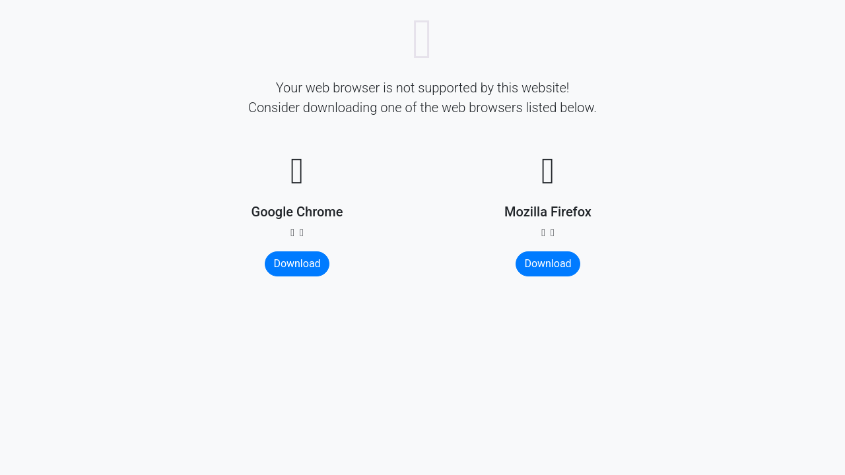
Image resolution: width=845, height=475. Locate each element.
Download (296, 263)
